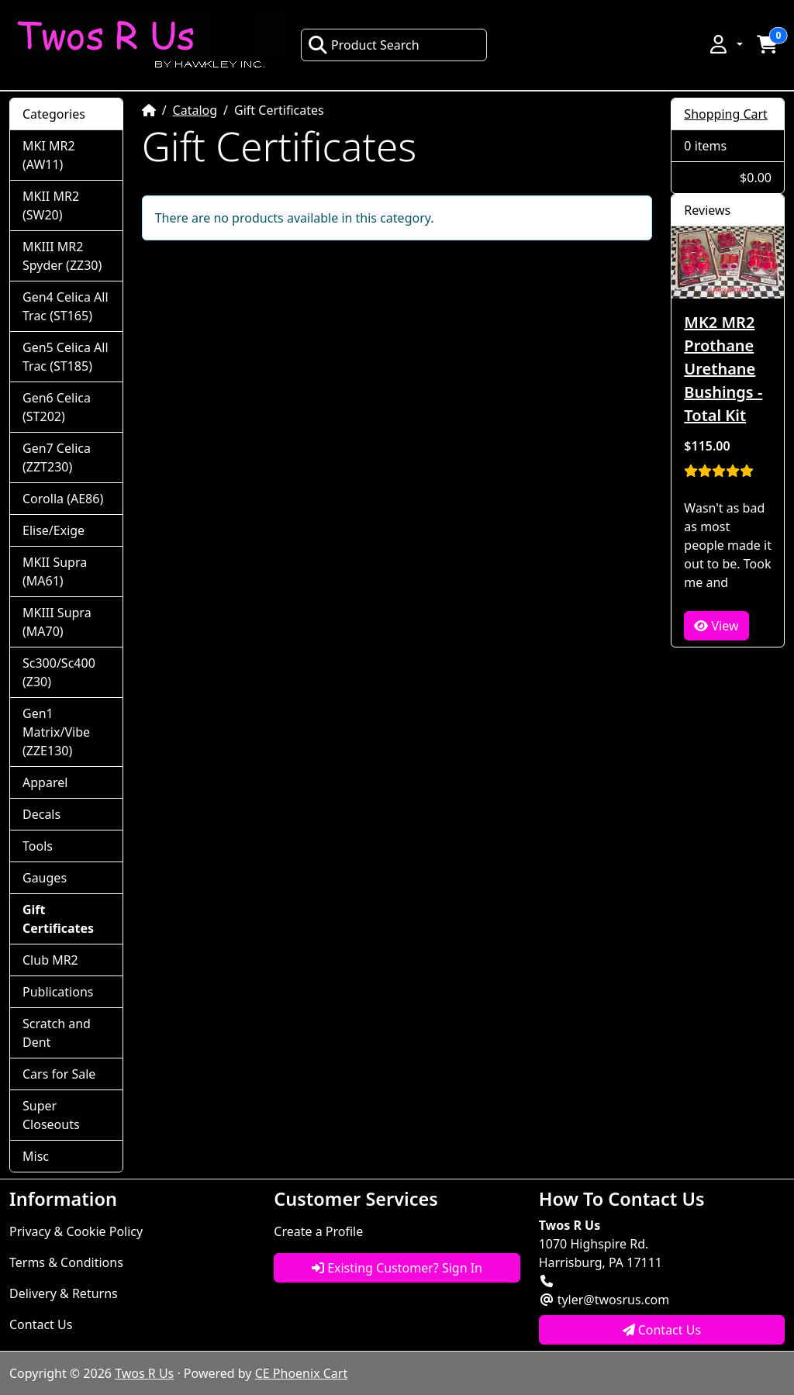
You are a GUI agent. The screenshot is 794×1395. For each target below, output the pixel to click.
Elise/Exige (53, 530)
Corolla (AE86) (62, 498)
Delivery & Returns (63, 1293)
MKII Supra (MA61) (54, 571)
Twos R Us (144, 1373)
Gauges (44, 877)
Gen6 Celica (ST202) (56, 407)
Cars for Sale (58, 1074)
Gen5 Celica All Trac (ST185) (65, 357)
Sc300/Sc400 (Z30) (58, 672)
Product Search (363, 45)
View (716, 625)
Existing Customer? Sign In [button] (397, 1267)
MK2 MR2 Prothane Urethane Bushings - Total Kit (723, 369)
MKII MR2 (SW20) (50, 205)
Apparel (44, 782)
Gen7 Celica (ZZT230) (56, 457)
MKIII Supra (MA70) (56, 622)
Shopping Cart (726, 114)
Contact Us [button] (662, 1329)
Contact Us (40, 1324)
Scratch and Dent (56, 1033)
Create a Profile (318, 1231)
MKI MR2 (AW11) (48, 155)
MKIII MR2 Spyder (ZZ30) (62, 256)
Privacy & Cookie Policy (76, 1231)
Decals (41, 814)
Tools (37, 846)
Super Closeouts (51, 1115)
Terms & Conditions (66, 1262)
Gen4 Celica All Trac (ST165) (65, 306)
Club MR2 (50, 960)
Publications (57, 991)
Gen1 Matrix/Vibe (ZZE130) (56, 732)
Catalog (195, 110)
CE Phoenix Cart (301, 1373)
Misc (35, 1156)
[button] (725, 44)
